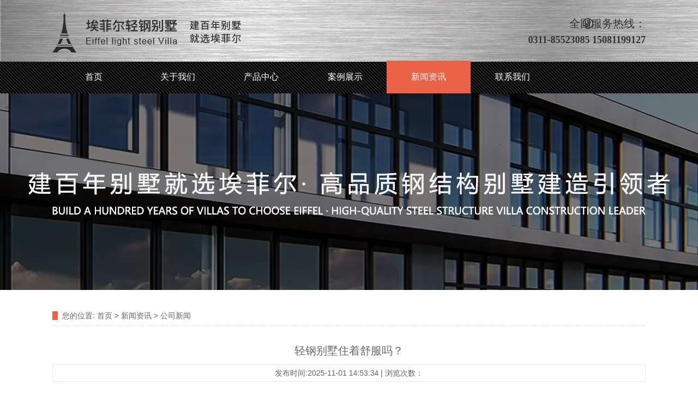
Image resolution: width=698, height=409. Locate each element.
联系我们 (512, 76)
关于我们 (177, 76)
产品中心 (261, 76)
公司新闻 (175, 315)
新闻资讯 (428, 76)
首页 (94, 76)
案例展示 (345, 76)
